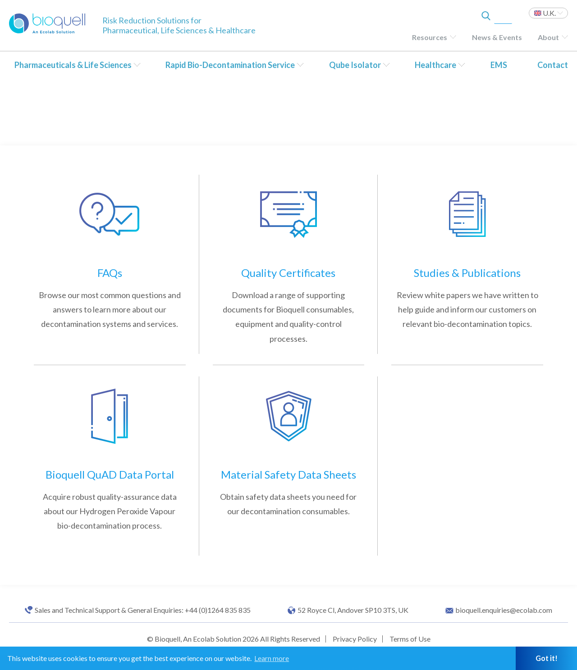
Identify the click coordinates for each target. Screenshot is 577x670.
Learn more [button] (271, 658)
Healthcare (435, 65)
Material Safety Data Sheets (288, 474)
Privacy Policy (355, 638)
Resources (429, 37)
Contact (552, 65)
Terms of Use (409, 638)
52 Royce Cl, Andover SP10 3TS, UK (353, 610)
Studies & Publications (467, 272)
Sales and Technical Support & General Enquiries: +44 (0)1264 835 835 (143, 610)
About (548, 37)
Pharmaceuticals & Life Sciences (73, 65)
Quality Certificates (288, 272)
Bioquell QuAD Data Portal (110, 474)
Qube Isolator (355, 65)
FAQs (109, 272)
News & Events (497, 37)
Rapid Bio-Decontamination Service (230, 65)
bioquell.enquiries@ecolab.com (503, 610)
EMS (498, 65)
